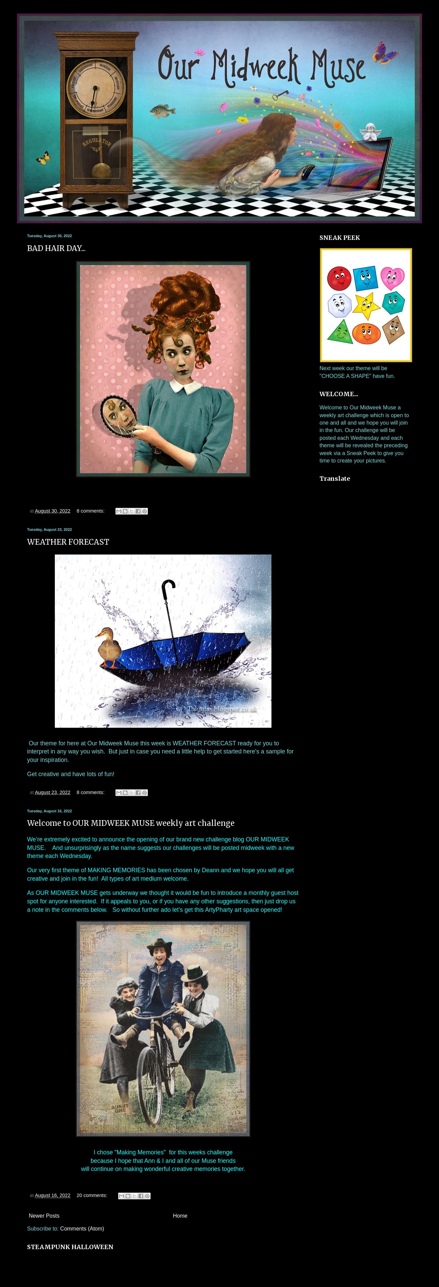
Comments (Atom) (82, 1229)
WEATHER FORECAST (68, 542)
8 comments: (91, 511)
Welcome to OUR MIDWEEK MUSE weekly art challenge (131, 823)
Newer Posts (44, 1216)
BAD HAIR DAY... (56, 248)
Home (180, 1216)
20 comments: (92, 1195)
